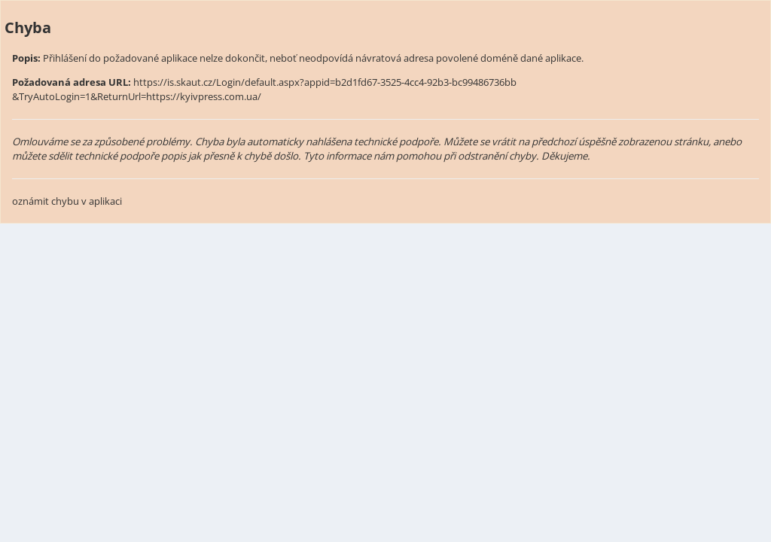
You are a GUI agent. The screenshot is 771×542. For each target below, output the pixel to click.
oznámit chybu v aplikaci (67, 201)
